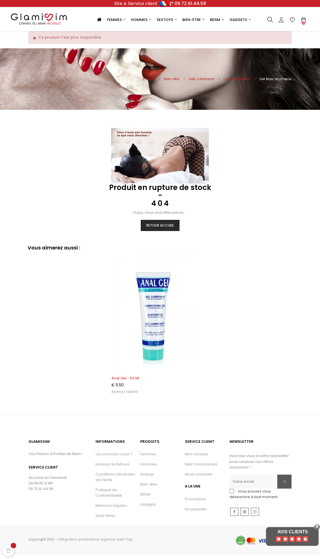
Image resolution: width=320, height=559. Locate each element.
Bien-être (148, 487)
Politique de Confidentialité (108, 495)
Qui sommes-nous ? (114, 457)
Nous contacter (199, 477)
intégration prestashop (79, 542)
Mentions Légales (111, 508)
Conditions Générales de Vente (115, 480)
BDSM (145, 497)
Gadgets (148, 507)
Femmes (148, 457)
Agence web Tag (116, 542)
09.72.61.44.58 (190, 3)
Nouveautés (196, 512)
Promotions (195, 502)
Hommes (148, 467)
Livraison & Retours (112, 467)
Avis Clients (292, 531)
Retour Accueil (160, 228)
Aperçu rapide (124, 395)
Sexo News (105, 518)
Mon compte (196, 457)
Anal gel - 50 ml (125, 381)
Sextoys (147, 477)
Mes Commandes (201, 467)
